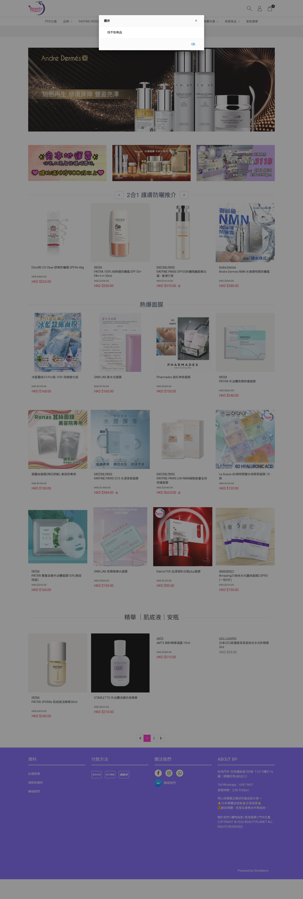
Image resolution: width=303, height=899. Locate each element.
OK (193, 44)
